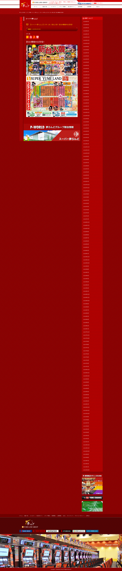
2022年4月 (86, 172)
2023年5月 (86, 131)
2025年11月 (86, 40)
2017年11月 (86, 335)
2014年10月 (86, 451)
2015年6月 (86, 426)
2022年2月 (86, 178)
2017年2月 (86, 363)
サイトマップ (70, 515)
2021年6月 (86, 203)
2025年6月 (86, 56)
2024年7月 (86, 90)
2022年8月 (86, 159)
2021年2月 (86, 216)
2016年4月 (86, 394)
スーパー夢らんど (35, 12)
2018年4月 (86, 319)
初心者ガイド (39, 515)
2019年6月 (86, 275)
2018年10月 (86, 300)
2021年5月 (86, 206)
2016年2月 (86, 401)
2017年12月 (86, 332)
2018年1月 (86, 328)
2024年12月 (86, 74)
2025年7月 (86, 52)
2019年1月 (86, 291)
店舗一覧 (26, 515)
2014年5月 (86, 463)
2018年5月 (86, 316)
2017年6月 (86, 350)
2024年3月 (86, 103)
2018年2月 (86, 325)
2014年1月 (86, 466)
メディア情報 (28, 12)
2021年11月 (86, 187)
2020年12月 (86, 222)
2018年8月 (86, 307)
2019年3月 (86, 285)
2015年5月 (86, 429)
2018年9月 (86, 303)
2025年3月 (86, 65)
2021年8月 (86, 197)
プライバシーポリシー (79, 515)
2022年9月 (86, 156)
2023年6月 (86, 128)
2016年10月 (86, 376)
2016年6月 (86, 388)
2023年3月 (86, 137)
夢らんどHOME (22, 12)
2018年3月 (86, 322)
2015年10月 (86, 413)
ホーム (20, 515)
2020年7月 (86, 237)
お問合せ (88, 515)
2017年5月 (86, 354)
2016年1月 (86, 404)
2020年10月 (86, 228)
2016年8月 (86, 382)
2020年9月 (86, 231)
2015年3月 (86, 435)
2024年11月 (86, 78)
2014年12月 (86, 444)
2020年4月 (86, 244)
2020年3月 (86, 247)
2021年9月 (86, 194)
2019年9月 (86, 266)
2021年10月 (86, 190)
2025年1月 (86, 71)
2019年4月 (86, 281)
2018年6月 (86, 313)
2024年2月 (86, 106)
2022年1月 (86, 181)
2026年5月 (86, 21)
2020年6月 (86, 241)
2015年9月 (86, 416)
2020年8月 (86, 234)
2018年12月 (86, 294)
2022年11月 (86, 150)
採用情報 (53, 515)
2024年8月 (86, 87)
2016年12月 (86, 369)
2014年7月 (86, 460)
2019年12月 (86, 256)
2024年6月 (86, 93)
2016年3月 (86, 397)
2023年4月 (86, 134)
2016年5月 (86, 391)
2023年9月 (86, 118)
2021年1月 (86, 219)
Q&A (64, 515)
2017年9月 (86, 341)
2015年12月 (86, 407)
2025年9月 (86, 46)
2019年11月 (86, 259)
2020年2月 (86, 250)
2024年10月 (86, 81)
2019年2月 (86, 288)
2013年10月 (86, 470)
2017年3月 (86, 360)
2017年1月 (86, 366)
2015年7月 (86, 423)
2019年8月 (86, 269)
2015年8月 (86, 419)
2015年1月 (86, 441)
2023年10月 (86, 115)
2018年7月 (86, 310)
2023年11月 (86, 112)
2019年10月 (86, 263)
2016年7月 (86, 385)
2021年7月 (86, 200)
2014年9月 (86, 454)
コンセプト (32, 515)
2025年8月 (86, 49)
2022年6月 (86, 165)
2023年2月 (86, 140)
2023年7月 (86, 125)
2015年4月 (86, 432)
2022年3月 (86, 175)
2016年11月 (86, 372)
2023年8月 (86, 121)
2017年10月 (86, 338)
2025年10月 (86, 43)
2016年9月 (86, 379)
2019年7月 (86, 272)
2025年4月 (86, 62)
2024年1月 (86, 109)
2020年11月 (86, 225)
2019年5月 (86, 278)
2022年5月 (86, 168)
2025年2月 (86, 68)
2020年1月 (86, 253)
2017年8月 (86, 344)
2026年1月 (86, 34)
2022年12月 (86, 147)
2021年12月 (86, 184)
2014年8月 (86, 457)
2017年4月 (86, 357)
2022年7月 (86, 162)
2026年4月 (86, 24)
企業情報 (59, 515)
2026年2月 (86, 31)
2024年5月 (86, 96)
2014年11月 (86, 448)
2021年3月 (86, 212)
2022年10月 (86, 153)
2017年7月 (86, 347)
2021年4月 (86, 209)
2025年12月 (86, 37)
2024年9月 (86, 84)
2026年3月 (86, 27)
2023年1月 (86, 143)
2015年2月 (86, 438)
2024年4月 (86, 100)
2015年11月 (86, 410)
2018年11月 (86, 297)
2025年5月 (86, 59)
